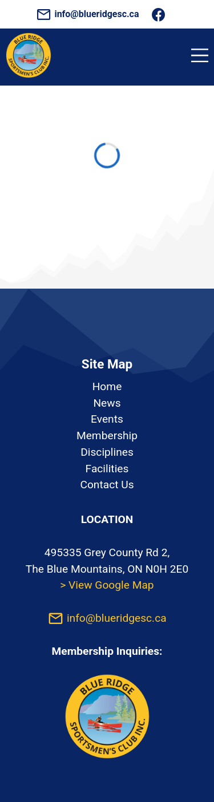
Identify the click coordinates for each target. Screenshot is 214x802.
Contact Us (107, 484)
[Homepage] (28, 75)
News (106, 403)
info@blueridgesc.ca (88, 14)
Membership (107, 435)
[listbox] (107, 436)
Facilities (107, 468)
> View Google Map (107, 585)
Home (107, 386)
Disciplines (107, 452)
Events (107, 419)
